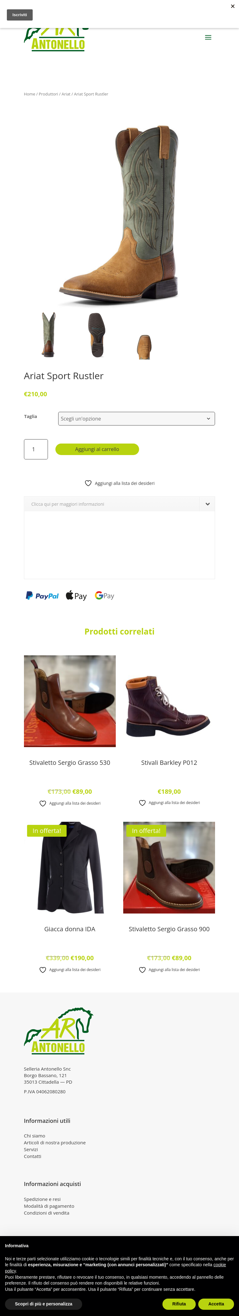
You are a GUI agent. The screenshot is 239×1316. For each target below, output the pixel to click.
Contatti (32, 1156)
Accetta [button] (216, 1303)
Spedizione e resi (42, 1199)
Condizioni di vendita (46, 1213)
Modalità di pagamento (49, 1206)
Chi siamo (34, 1135)
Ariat (66, 94)
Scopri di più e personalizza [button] (43, 1303)
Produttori (48, 94)
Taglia (30, 416)
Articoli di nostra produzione (55, 1142)
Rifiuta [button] (179, 1303)
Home (29, 94)
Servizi (31, 1149)
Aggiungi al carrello (97, 449)
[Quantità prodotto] (36, 449)
